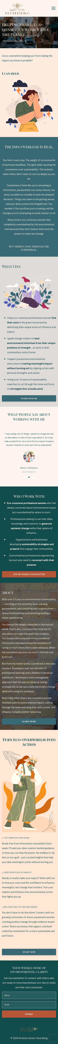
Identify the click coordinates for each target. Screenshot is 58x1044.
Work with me (29, 398)
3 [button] (32, 477)
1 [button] (25, 477)
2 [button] (29, 477)
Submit (29, 1014)
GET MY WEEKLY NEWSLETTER (29, 574)
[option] (29, 452)
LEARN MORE (29, 721)
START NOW (29, 952)
